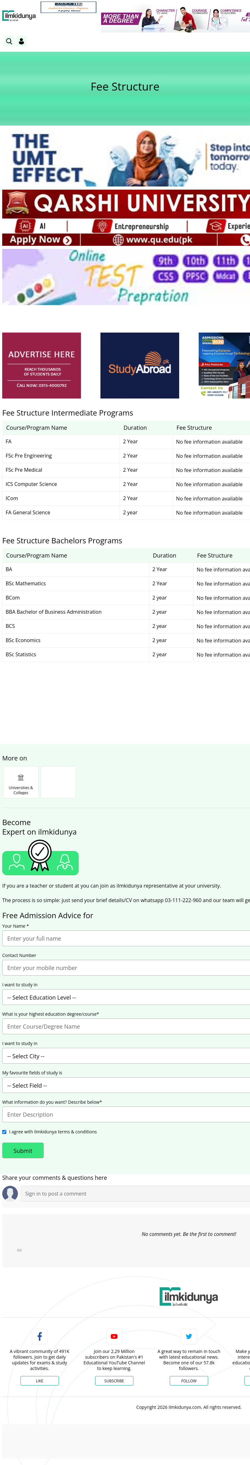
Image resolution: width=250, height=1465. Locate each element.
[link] (68, 7)
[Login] (21, 41)
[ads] (41, 366)
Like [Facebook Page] (39, 1381)
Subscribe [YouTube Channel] (114, 1381)
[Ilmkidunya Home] (19, 15)
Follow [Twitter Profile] (188, 1381)
